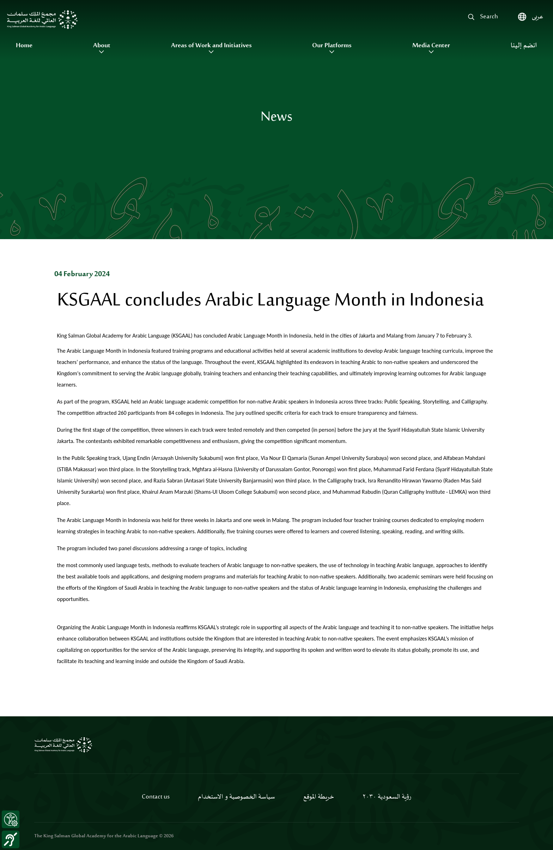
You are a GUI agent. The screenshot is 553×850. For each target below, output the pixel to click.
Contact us (156, 797)
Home (24, 45)
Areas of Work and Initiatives (211, 45)
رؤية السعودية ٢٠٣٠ (386, 797)
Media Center (431, 45)
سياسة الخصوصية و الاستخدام (236, 797)
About (101, 45)
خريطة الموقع (318, 797)
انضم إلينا (524, 45)
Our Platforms (332, 45)
